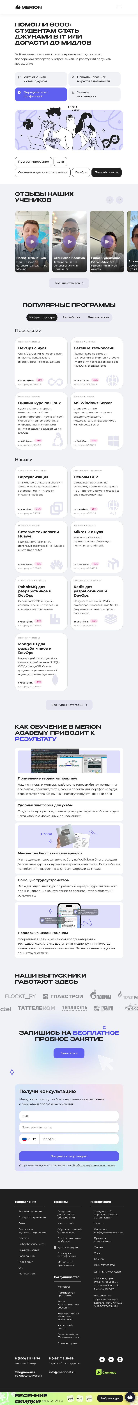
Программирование (33, 161)
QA (20, 1267)
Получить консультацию (69, 1156)
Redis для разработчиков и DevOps (90, 591)
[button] (110, 200)
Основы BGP (86, 477)
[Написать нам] (130, 1397)
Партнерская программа (66, 1294)
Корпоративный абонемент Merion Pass (68, 1316)
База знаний (66, 1223)
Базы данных (27, 1256)
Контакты (64, 1286)
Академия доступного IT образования (66, 1214)
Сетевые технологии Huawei (38, 534)
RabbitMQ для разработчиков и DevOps (34, 591)
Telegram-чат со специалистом (28, 1373)
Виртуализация (33, 477)
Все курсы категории (69, 705)
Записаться (69, 1053)
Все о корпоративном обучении (68, 1304)
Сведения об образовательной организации (105, 1214)
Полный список (106, 172)
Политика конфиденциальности (108, 1231)
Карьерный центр (65, 1327)
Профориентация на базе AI (69, 1240)
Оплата (99, 1247)
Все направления (30, 1211)
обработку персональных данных (93, 1165)
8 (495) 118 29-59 (61, 1358)
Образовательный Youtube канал (69, 1231)
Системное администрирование (42, 172)
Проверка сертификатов (67, 1255)
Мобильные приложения (66, 1264)
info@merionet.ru (62, 1372)
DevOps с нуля (32, 348)
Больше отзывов (69, 283)
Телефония (26, 1261)
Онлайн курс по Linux (39, 403)
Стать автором (67, 1343)
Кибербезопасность (31, 1244)
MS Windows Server (93, 403)
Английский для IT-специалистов (69, 1336)
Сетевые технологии (94, 348)
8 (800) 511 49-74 (27, 1358)
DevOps (81, 172)
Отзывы (99, 1259)
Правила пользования (102, 1240)
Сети (60, 161)
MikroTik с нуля (88, 532)
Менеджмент (27, 1273)
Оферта (99, 1223)
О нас (97, 1253)
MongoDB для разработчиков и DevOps (34, 648)
